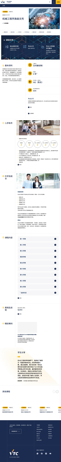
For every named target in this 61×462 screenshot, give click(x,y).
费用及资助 (41, 32)
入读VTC (38, 427)
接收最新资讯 (15, 431)
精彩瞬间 (48, 32)
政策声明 (50, 433)
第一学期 (23, 239)
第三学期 (23, 251)
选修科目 (23, 293)
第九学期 (23, 287)
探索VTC (38, 435)
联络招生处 (50, 425)
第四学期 (23, 257)
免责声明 (50, 431)
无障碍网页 (50, 435)
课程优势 (5, 32)
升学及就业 (26, 32)
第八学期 (23, 281)
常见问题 (50, 438)
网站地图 (50, 429)
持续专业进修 (39, 440)
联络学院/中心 (51, 427)
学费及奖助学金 (39, 429)
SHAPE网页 (21, 217)
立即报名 (58, 2)
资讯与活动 (39, 431)
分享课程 (5, 23)
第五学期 (23, 263)
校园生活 (38, 433)
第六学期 (23, 269)
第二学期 (23, 245)
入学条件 (18, 32)
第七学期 (23, 275)
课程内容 (33, 32)
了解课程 (38, 425)
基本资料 (12, 32)
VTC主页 (38, 438)
